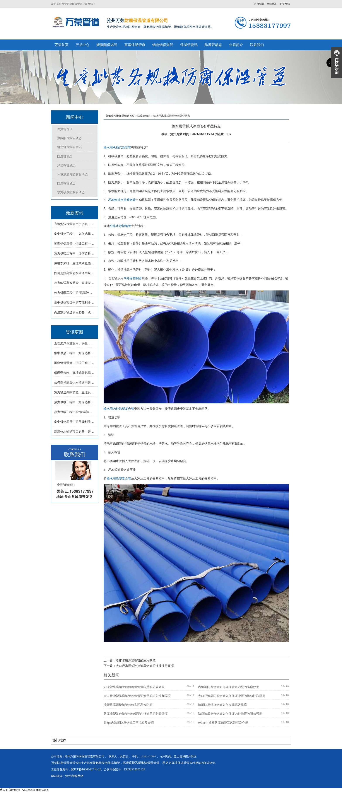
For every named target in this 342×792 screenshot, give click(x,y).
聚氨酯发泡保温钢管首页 (120, 115)
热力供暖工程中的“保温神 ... (73, 292)
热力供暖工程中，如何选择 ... (74, 253)
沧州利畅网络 (74, 776)
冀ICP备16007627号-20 (86, 769)
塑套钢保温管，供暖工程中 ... (74, 243)
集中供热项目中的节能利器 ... (74, 302)
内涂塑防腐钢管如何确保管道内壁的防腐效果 (134, 687)
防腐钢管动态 (66, 183)
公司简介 (236, 45)
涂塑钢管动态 (66, 165)
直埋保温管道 (134, 45)
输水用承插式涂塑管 (117, 147)
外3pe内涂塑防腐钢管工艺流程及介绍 (129, 722)
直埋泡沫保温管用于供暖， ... (74, 224)
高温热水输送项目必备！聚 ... (74, 312)
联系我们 (257, 45)
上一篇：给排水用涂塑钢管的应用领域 (130, 660)
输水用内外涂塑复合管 (119, 408)
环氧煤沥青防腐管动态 (72, 174)
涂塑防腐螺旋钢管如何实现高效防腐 (128, 705)
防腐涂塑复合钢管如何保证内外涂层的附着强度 (136, 713)
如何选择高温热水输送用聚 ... (74, 273)
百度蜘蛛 (259, 3)
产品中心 (82, 45)
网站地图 (272, 3)
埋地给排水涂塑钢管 (122, 199)
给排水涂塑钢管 (120, 226)
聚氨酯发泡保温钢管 (106, 763)
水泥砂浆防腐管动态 (71, 192)
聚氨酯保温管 (106, 45)
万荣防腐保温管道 (63, 763)
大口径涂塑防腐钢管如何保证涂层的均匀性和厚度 (137, 696)
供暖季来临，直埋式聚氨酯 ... (74, 263)
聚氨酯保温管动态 (69, 138)
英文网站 (284, 3)
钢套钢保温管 (162, 45)
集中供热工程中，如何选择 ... (74, 234)
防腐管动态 (213, 45)
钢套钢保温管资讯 (69, 147)
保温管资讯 (189, 45)
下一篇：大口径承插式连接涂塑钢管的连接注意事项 (139, 665)
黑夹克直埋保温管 (174, 763)
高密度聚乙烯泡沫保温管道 (141, 763)
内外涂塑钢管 (132, 278)
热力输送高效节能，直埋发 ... (74, 283)
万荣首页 (61, 45)
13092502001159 (134, 769)
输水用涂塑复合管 (119, 478)
